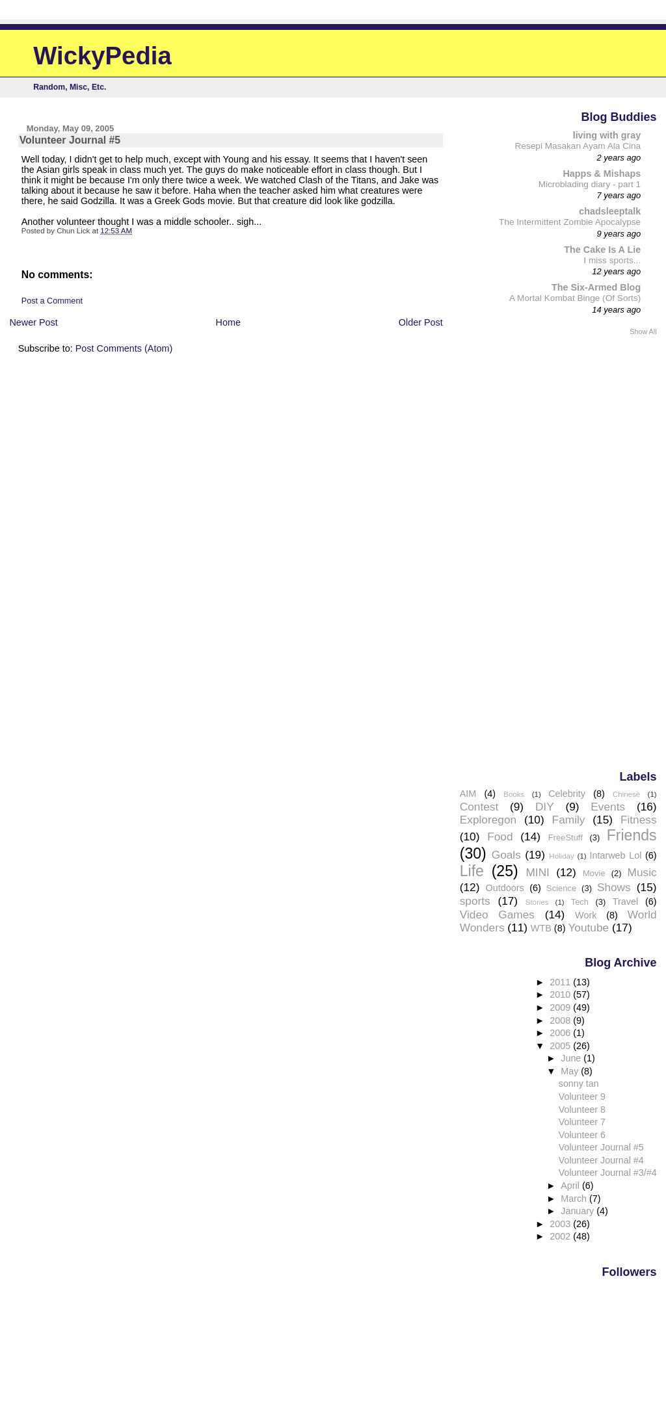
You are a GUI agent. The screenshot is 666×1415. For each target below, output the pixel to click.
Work (585, 915)
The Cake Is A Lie (602, 249)
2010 (561, 994)
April (571, 1185)
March (575, 1198)
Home (228, 322)
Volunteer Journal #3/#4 (608, 1172)
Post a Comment (52, 300)
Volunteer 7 (582, 1122)
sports (475, 900)
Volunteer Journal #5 (601, 1147)
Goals (506, 854)
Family (568, 819)
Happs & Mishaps (602, 173)
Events (608, 806)
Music (642, 872)
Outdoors (505, 888)
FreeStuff (565, 837)
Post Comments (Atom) (124, 348)
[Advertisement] (605, 552)
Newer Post (33, 322)
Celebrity (566, 793)
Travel (625, 901)
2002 (561, 1236)
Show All (643, 331)
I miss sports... (612, 260)
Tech (580, 902)
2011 (561, 982)
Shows (614, 887)
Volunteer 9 (582, 1096)
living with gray (607, 135)
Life (472, 871)
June (572, 1058)
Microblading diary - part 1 (590, 184)
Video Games (497, 914)
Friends (632, 835)
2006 (561, 1033)
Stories (537, 902)
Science (561, 888)
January (578, 1211)
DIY (544, 806)
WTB (541, 928)
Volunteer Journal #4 (601, 1160)
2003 (561, 1224)
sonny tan (579, 1083)
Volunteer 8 (582, 1109)
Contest (479, 806)
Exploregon (488, 819)
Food (500, 836)
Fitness (638, 819)
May (571, 1071)
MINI (537, 872)
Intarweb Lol (615, 855)
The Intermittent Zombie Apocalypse (570, 222)
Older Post (421, 322)
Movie (594, 873)
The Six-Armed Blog (596, 287)
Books (513, 794)
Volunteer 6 (582, 1135)
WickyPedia (102, 56)
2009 (561, 1007)
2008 (561, 1020)
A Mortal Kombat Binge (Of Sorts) (575, 298)
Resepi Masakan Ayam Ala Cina (578, 146)
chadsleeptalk (610, 211)
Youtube (588, 927)
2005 (561, 1046)
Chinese (626, 794)
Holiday (561, 856)
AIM (468, 793)
